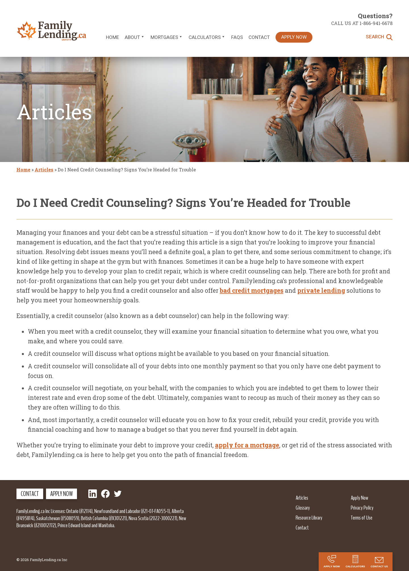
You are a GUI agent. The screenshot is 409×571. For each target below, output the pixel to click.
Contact (259, 37)
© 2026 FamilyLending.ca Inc (41, 559)
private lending (321, 290)
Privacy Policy (362, 508)
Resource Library (309, 518)
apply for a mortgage (247, 445)
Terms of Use (361, 518)
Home (112, 37)
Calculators (207, 37)
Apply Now (294, 37)
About (135, 37)
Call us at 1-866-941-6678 (362, 23)
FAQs (237, 37)
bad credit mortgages (251, 290)
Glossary (303, 508)
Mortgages (167, 37)
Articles (44, 170)
